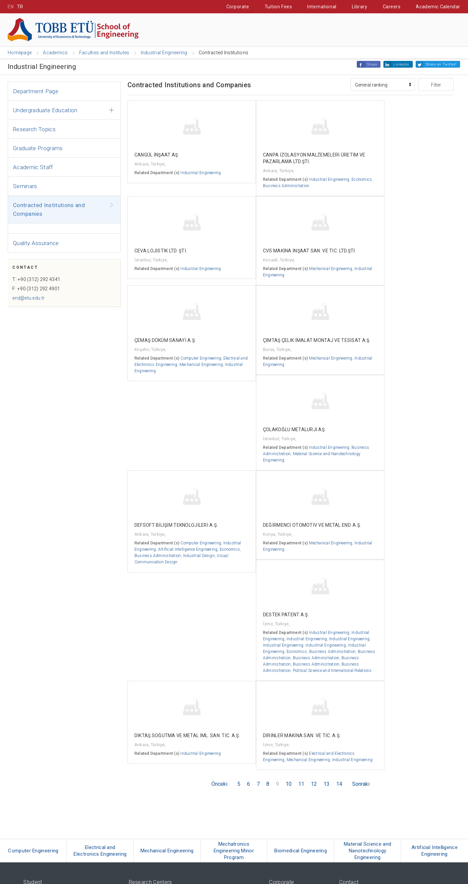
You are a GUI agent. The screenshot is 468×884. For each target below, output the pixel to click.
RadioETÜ (33, 830)
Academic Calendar (438, 6)
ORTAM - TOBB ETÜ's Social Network (58, 838)
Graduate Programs (38, 148)
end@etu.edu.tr (31, 301)
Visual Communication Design (162, 505)
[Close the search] (457, 30)
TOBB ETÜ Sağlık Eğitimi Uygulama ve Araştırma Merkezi (185, 763)
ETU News (33, 822)
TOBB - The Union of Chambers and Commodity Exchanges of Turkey (195, 828)
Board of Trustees (286, 722)
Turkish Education (40, 747)
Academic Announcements (294, 755)
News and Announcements (295, 763)
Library (359, 6)
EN (11, 6)
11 (301, 613)
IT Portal (385, 30)
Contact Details (354, 722)
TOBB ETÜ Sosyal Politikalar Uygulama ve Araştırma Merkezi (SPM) (195, 747)
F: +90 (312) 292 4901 (38, 291)
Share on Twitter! (441, 65)
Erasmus (32, 730)
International (321, 6)
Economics (250, 192)
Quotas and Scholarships (48, 772)
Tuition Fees (278, 6)
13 (327, 613)
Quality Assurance (36, 243)
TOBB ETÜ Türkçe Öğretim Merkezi (162, 739)
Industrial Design (180, 499)
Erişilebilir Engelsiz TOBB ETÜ (52, 805)
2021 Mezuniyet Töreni (44, 847)
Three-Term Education (44, 722)
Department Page (35, 91)
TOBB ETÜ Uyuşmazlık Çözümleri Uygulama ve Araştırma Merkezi (194, 772)
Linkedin (401, 65)
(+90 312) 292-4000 (364, 774)
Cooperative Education (265, 30)
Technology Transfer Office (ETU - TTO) (166, 800)
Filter (436, 85)
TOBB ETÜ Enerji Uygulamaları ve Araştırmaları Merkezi (184, 730)
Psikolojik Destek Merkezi (153, 755)
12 (314, 613)
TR (20, 6)
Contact (426, 30)
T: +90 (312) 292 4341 (39, 282)
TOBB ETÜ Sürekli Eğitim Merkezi (161, 722)
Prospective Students (187, 30)
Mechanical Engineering (400, 582)
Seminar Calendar (41, 813)
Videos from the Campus (47, 763)
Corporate (237, 6)
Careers (392, 6)
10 (289, 613)
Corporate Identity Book (291, 772)
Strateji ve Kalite (285, 795)
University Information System (298, 840)
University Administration (294, 739)
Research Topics (34, 129)
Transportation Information (365, 730)
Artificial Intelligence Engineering (164, 486)
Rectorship (279, 730)
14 (339, 613)
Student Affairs (334, 30)
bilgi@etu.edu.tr (361, 791)
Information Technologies (293, 823)
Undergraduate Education (45, 110)
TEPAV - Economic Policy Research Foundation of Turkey (182, 836)
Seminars (25, 186)
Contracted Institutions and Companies (49, 209)
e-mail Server (282, 831)
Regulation (279, 747)
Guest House (35, 755)
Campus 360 (36, 797)
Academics (125, 30)
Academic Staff (33, 167)
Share (372, 65)
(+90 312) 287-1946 (364, 783)
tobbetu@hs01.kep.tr (365, 799)
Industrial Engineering (423, 186)
